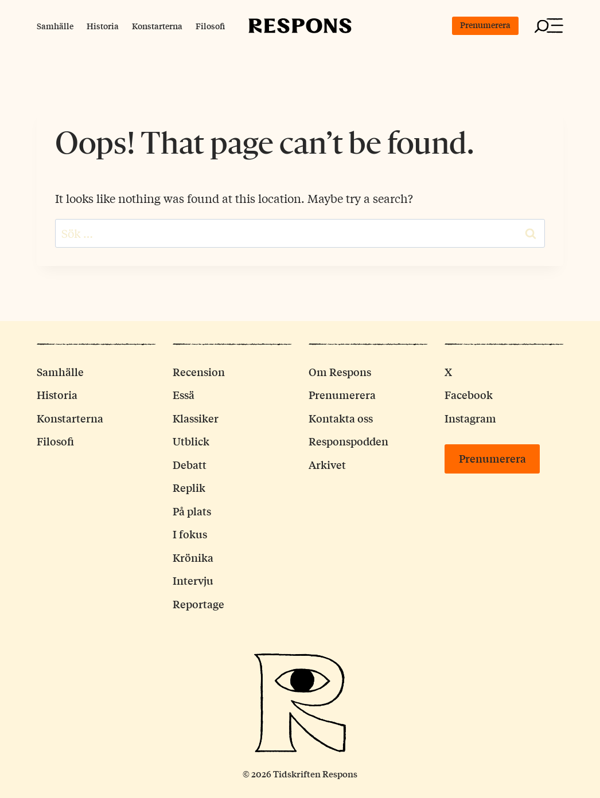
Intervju (193, 580)
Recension (199, 371)
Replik (189, 487)
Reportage (198, 604)
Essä (183, 394)
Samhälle (55, 25)
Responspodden (348, 441)
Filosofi (210, 25)
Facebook (469, 394)
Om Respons (340, 371)
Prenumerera (485, 24)
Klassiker (196, 418)
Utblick (191, 441)
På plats (192, 511)
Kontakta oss (341, 418)
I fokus (190, 534)
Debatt (190, 464)
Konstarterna (157, 25)
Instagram (470, 418)
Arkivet (327, 464)
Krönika (193, 557)
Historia (103, 25)
